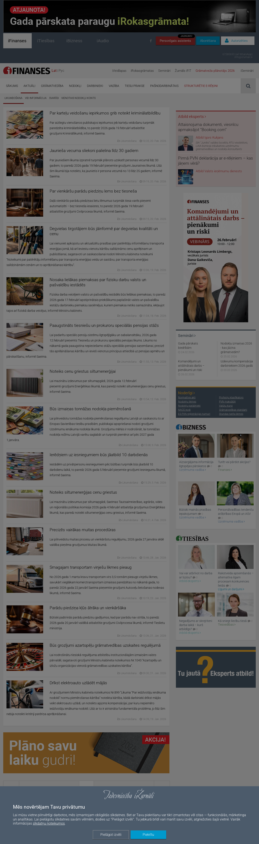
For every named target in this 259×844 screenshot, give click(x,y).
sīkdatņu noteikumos (49, 823)
